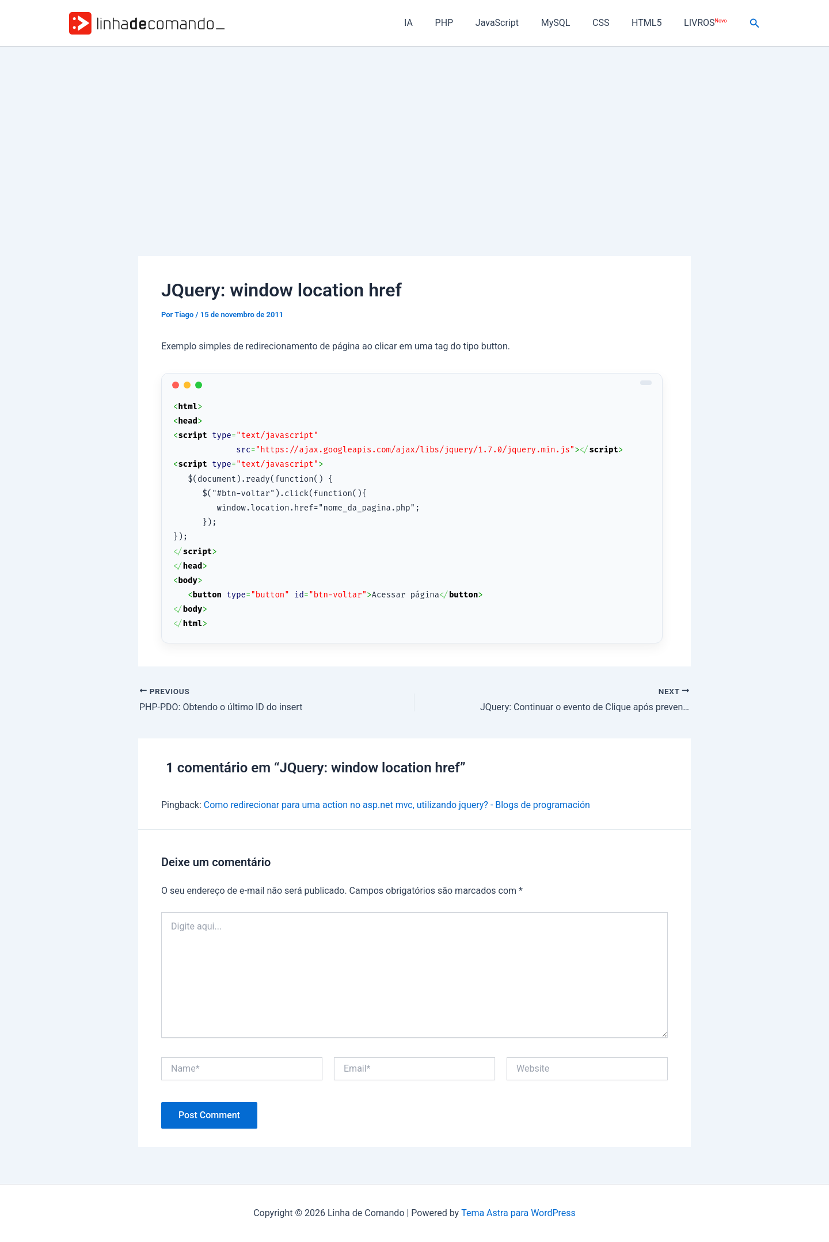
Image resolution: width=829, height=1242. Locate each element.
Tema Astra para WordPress (518, 1212)
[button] (755, 23)
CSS (610, 22)
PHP (465, 22)
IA (433, 22)
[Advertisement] (414, 133)
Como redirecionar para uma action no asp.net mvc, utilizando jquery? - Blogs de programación (397, 804)
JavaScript (514, 22)
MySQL (569, 22)
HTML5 (652, 22)
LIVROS (707, 22)
